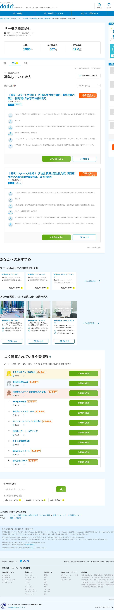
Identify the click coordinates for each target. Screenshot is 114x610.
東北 (45, 577)
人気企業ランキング (89, 582)
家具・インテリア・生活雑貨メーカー (67, 515)
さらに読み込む (90, 281)
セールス (27, 582)
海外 (45, 594)
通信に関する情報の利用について (80, 561)
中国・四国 (47, 589)
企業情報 (100, 587)
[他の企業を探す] (28, 489)
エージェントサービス (8, 579)
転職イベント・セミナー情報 (69, 575)
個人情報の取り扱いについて (16, 607)
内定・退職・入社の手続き (97, 579)
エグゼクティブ (29, 589)
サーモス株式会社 (44, 18)
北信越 (46, 584)
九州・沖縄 (47, 591)
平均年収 (99, 582)
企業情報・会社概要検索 (30, 18)
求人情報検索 (6, 577)
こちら (31, 548)
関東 (12, 518)
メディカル (28, 579)
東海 (45, 582)
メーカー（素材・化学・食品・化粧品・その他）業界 (30, 515)
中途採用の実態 (91, 584)
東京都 (18, 518)
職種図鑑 (93, 587)
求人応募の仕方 (108, 577)
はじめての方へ (6, 575)
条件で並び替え (84, 86)
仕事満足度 (101, 584)
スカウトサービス (7, 582)
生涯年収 (106, 582)
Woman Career (29, 594)
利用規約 (66, 561)
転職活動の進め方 (86, 575)
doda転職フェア (65, 577)
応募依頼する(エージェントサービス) (88, 95)
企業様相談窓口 (30, 544)
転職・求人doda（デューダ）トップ (10, 18)
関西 (45, 587)
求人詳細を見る (56, 159)
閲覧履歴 (99, 7)
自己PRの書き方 (97, 577)
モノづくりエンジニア (31, 577)
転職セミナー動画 (66, 579)
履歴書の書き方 (98, 575)
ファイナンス (29, 584)
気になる (109, 7)
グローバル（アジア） (31, 591)
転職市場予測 (110, 584)
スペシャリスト (29, 587)
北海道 (46, 575)
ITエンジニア (29, 575)
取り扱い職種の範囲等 (97, 561)
